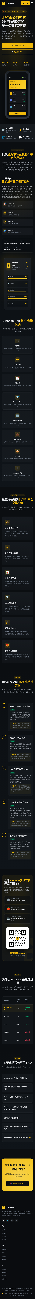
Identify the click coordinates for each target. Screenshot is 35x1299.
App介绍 (4, 1230)
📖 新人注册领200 (17, 52)
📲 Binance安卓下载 (17, 45)
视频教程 (4, 1259)
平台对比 (4, 1239)
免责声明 (4, 1279)
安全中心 (4, 1253)
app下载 (25, 3)
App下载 (4, 1236)
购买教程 (4, 1233)
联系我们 (4, 1272)
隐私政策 (4, 1275)
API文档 (4, 1256)
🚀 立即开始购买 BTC (17, 1183)
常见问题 (4, 1269)
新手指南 (4, 1249)
